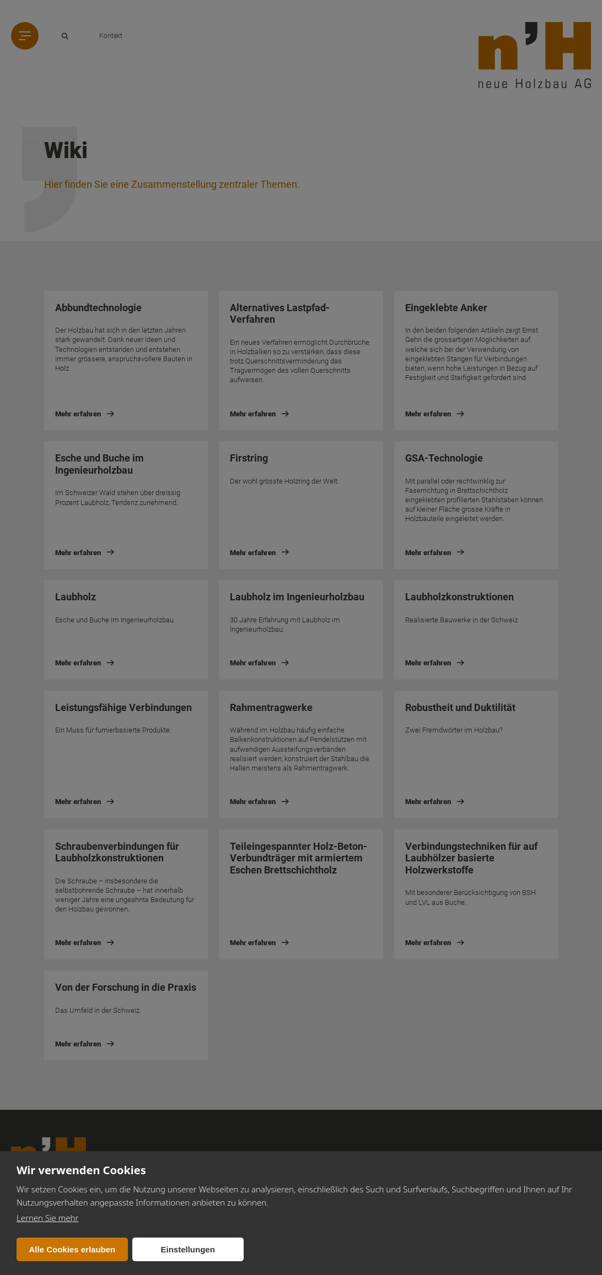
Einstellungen (187, 1249)
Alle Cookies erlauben (72, 1249)
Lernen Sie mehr (47, 1217)
